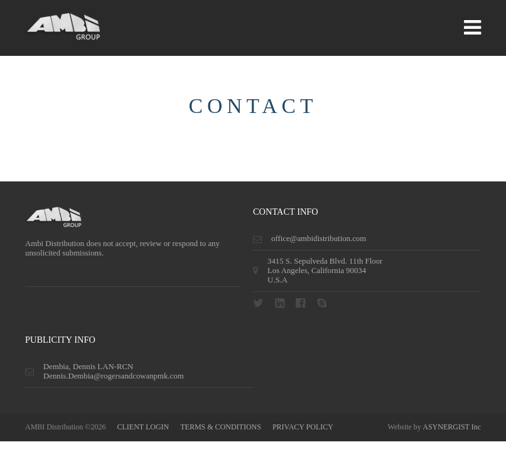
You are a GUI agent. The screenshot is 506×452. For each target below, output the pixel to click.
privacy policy (302, 426)
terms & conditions (220, 426)
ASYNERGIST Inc (452, 426)
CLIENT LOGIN (143, 426)
